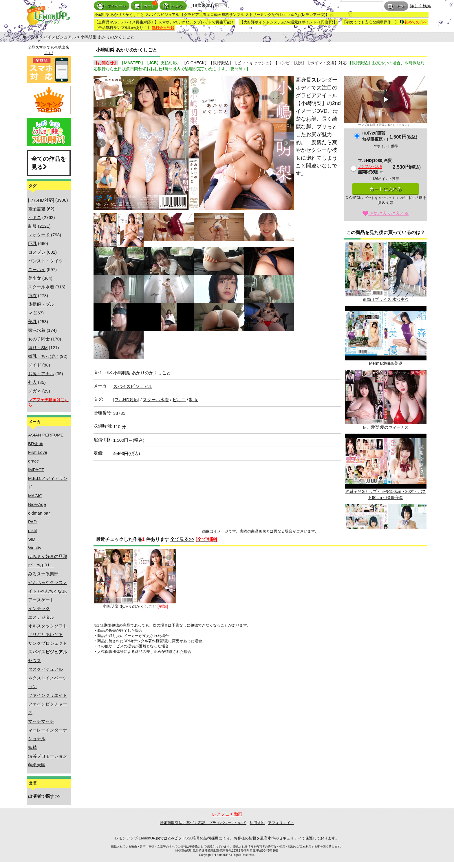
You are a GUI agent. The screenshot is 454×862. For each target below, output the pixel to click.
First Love (37, 452)
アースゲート (41, 599)
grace (33, 460)
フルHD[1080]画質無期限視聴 (375, 166)
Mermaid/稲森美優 (385, 336)
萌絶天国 (36, 764)
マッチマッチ (41, 721)
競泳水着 (36, 330)
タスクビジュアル (45, 669)
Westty (34, 547)
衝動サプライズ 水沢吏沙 (385, 272)
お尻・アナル (41, 373)
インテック (39, 608)
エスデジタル (41, 617)
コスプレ (36, 252)
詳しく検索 (420, 5)
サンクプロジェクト (47, 643)
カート (144, 6)
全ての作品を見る (48, 163)
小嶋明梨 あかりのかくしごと (135, 579)
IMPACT (36, 469)
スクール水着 (41, 286)
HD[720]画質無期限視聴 (375, 136)
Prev (101, 143)
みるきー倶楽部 (43, 573)
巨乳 (32, 243)
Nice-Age (37, 504)
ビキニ (34, 217)
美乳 (32, 321)
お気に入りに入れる (386, 213)
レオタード (39, 234)
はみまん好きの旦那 (47, 556)
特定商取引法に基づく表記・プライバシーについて (203, 823)
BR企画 (35, 443)
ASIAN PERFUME (46, 434)
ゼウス (34, 660)
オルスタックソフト (47, 625)
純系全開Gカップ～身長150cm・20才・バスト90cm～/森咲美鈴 (385, 467)
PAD (32, 521)
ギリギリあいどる (45, 634)
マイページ (111, 6)
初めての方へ (413, 22)
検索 (396, 6)
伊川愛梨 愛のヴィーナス (385, 400)
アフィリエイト (281, 823)
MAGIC (35, 495)
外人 (32, 382)
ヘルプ (173, 6)
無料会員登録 (163, 27)
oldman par (39, 513)
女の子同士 (39, 338)
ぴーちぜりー (41, 565)
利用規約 (257, 823)
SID (31, 539)
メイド (34, 364)
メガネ (34, 390)
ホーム (29, 37)
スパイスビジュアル (57, 37)
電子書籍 (36, 208)
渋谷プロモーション (47, 756)
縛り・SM (38, 347)
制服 (32, 226)
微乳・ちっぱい (43, 356)
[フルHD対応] (41, 200)
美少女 (34, 278)
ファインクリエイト (47, 695)
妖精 (32, 747)
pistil (32, 530)
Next (286, 143)
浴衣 (32, 295)
